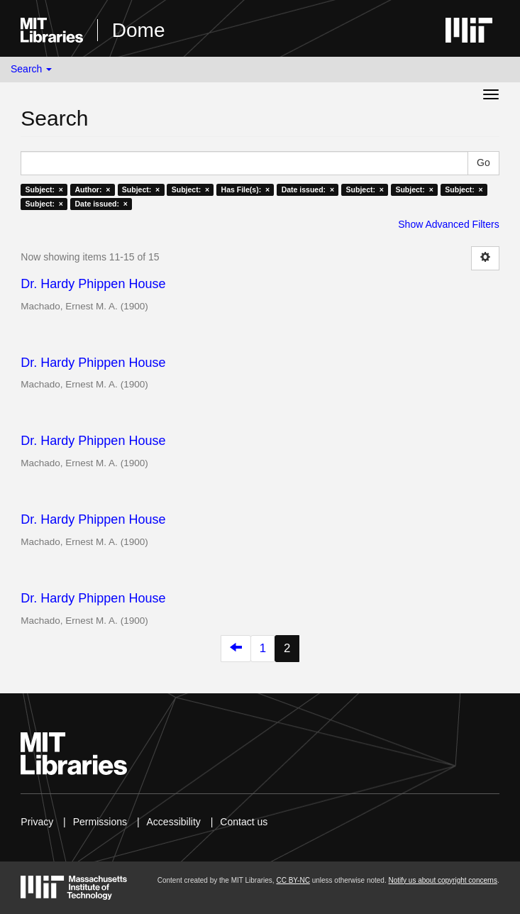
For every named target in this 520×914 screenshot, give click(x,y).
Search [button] (31, 69)
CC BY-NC (292, 880)
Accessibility (174, 821)
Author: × (92, 189)
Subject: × (44, 189)
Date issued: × (308, 189)
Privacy (37, 821)
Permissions (100, 821)
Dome (138, 30)
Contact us (243, 821)
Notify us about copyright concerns (442, 880)
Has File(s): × (245, 189)
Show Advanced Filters (448, 224)
